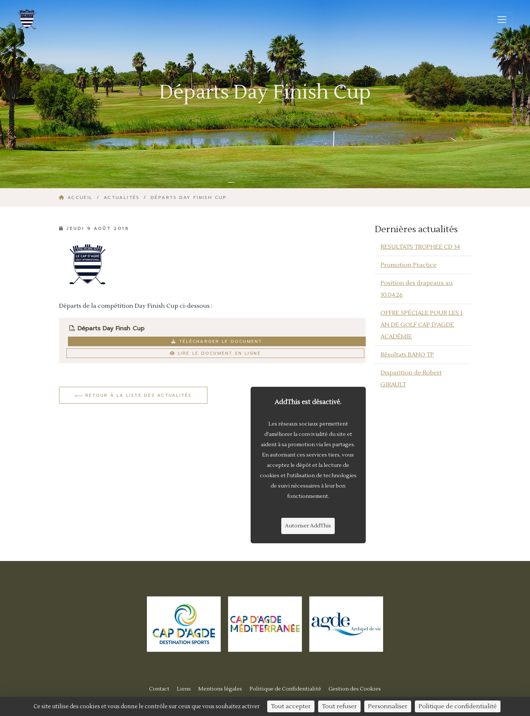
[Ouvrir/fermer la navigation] (502, 19)
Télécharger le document (216, 341)
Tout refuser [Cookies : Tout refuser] (339, 706)
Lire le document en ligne (215, 353)
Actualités (122, 197)
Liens (184, 688)
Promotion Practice (409, 265)
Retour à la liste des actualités (133, 395)
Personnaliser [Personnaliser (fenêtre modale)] (387, 706)
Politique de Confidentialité (285, 688)
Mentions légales (220, 688)
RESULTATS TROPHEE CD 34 (420, 247)
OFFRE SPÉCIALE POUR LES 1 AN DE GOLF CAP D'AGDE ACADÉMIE (422, 324)
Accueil (77, 197)
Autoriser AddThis (308, 526)
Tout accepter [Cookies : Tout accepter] (291, 706)
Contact (159, 688)
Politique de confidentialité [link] (458, 706)
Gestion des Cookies (354, 688)
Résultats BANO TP (407, 354)
